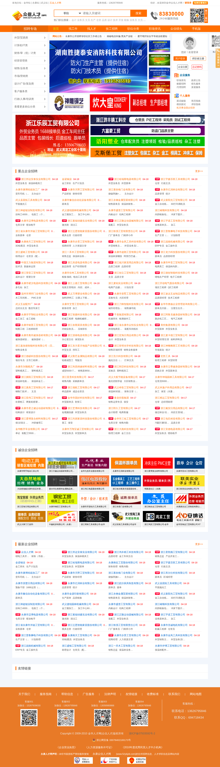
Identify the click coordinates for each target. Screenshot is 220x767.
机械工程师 (67, 318)
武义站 (44, 2)
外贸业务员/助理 (131, 245)
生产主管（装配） (162, 235)
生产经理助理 (79, 266)
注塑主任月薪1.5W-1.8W (178, 308)
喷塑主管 (30, 277)
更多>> (199, 171)
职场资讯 (155, 28)
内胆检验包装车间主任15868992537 (162, 214)
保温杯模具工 (35, 183)
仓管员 (171, 629)
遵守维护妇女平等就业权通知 (161, 36)
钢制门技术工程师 (22, 391)
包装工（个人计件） (38, 214)
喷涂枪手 (30, 225)
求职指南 (195, 104)
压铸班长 (82, 329)
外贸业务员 (21, 183)
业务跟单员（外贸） (162, 225)
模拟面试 (181, 104)
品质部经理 (169, 256)
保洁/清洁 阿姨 (22, 422)
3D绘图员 (20, 245)
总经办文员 (21, 308)
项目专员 (20, 360)
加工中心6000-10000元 (85, 214)
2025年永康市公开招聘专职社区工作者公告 (88, 36)
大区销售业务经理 (131, 381)
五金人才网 (55, 2)
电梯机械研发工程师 (82, 318)
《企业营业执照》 (66, 747)
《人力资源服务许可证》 (99, 747)
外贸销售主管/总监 (115, 245)
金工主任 (126, 433)
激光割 (65, 225)
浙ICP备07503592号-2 (142, 733)
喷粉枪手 (172, 433)
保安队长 (79, 339)
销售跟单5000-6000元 (85, 370)
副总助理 (66, 266)
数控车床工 (34, 308)
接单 (119, 587)
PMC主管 (36, 297)
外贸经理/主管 (162, 339)
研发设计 (30, 412)
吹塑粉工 (20, 402)
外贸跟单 (126, 183)
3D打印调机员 (178, 204)
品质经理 (126, 266)
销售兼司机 (130, 308)
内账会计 (113, 214)
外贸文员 (66, 350)
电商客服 (123, 412)
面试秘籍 (181, 101)
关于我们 (24, 694)
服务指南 (46, 694)
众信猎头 (176, 28)
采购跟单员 (78, 381)
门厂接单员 (114, 235)
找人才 (91, 28)
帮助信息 (67, 694)
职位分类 (133, 28)
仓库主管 (20, 225)
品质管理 (159, 193)
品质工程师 (114, 266)
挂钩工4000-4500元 (22, 214)
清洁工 (73, 225)
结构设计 (20, 412)
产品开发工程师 (173, 556)
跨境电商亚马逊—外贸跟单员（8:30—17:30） (115, 329)
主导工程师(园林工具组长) (33, 360)
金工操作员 (171, 245)
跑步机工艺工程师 (162, 318)
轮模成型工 (67, 360)
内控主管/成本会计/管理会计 (178, 412)
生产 (93, 20)
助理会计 (20, 256)
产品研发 (66, 193)
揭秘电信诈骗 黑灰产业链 (128, 36)
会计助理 (113, 412)
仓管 (98, 20)
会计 (74, 20)
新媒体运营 (29, 266)
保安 (126, 402)
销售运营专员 (115, 402)
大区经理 (123, 297)
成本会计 (20, 277)
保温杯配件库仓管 (162, 650)
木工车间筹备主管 (22, 297)
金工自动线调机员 (162, 204)
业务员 (80, 20)
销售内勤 (66, 381)
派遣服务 (195, 87)
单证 (17, 433)
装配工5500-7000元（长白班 (29, 433)
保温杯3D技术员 (115, 391)
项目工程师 (160, 287)
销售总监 (66, 256)
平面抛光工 (21, 204)
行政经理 (77, 235)
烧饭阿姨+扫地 (115, 193)
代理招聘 (181, 87)
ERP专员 (159, 245)
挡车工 (76, 350)
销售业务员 (21, 350)
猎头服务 (195, 83)
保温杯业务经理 (80, 256)
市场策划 (159, 350)
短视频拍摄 (67, 412)
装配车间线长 (131, 329)
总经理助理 (167, 402)
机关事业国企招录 (186, 107)
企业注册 (182, 67)
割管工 (78, 402)
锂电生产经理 (162, 277)
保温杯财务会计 (128, 204)
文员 (87, 20)
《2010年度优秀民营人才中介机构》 (142, 747)
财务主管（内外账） (131, 391)
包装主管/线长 (69, 287)
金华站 (27, 2)
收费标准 (153, 694)
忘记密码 (197, 67)
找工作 (73, 28)
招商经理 (66, 245)
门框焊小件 (127, 235)
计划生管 (129, 287)
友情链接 (131, 694)
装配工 (111, 225)
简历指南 (195, 101)
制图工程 (20, 329)
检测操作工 (125, 318)
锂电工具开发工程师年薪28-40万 (22, 556)
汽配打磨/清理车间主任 (162, 422)
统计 (168, 193)
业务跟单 (20, 235)
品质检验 (77, 598)
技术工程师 (173, 297)
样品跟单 (66, 391)
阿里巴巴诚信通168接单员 (131, 256)
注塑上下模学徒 (83, 297)
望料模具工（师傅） (22, 370)
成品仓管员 (78, 391)
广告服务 (88, 694)
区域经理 (168, 577)
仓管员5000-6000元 (162, 381)
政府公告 (195, 80)
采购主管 (159, 370)
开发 (121, 20)
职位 (66, 13)
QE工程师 (173, 287)
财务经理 (77, 193)
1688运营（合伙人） (33, 587)
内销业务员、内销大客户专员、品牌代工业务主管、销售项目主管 (69, 329)
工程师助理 (32, 329)
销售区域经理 (115, 350)
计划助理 (175, 235)
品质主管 (119, 277)
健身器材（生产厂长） (38, 339)
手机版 (196, 28)
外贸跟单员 (171, 370)
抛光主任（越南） (115, 360)
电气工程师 (176, 318)
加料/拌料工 (68, 297)
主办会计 (36, 193)
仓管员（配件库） (33, 256)
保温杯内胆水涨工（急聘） (173, 266)
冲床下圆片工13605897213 (178, 214)
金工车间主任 (126, 556)
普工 (64, 422)
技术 (115, 20)
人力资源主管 (79, 245)
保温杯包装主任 (22, 381)
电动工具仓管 (80, 277)
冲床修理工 (37, 422)
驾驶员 (78, 360)
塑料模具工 (37, 370)
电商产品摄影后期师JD (115, 287)
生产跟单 (66, 598)
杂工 (173, 225)
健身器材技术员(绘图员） (22, 339)
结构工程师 (125, 214)
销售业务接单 (130, 350)
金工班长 (66, 183)
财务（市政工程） (38, 556)
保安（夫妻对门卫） (168, 391)
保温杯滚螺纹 (115, 256)
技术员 (18, 266)
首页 (56, 28)
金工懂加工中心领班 (69, 214)
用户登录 (180, 58)
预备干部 (20, 587)
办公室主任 (67, 339)
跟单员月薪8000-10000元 (162, 308)
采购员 (111, 370)
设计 (109, 20)
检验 (126, 20)
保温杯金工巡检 (38, 381)
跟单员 (65, 204)
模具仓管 (66, 235)
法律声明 (110, 694)
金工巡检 (30, 318)
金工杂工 (20, 318)
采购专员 (113, 297)
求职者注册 (198, 58)
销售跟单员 (114, 204)
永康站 (35, 2)
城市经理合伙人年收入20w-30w (115, 308)
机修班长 (113, 318)
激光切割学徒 (115, 381)
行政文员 (165, 183)
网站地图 (196, 694)
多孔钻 (18, 287)
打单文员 (129, 360)
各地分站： (18, 2)
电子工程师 (176, 277)
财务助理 (113, 566)
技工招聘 (112, 28)
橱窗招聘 (181, 83)
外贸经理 (172, 360)
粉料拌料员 (176, 339)
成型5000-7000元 (69, 370)
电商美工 (159, 266)
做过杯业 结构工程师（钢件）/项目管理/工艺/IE (162, 412)
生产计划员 (78, 183)
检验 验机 (67, 277)
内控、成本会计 (85, 287)
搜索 (138, 13)
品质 (104, 20)
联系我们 (174, 694)
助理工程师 (160, 360)
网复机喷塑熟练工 (33, 402)
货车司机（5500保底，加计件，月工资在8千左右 (22, 193)
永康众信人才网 (102, 753)
